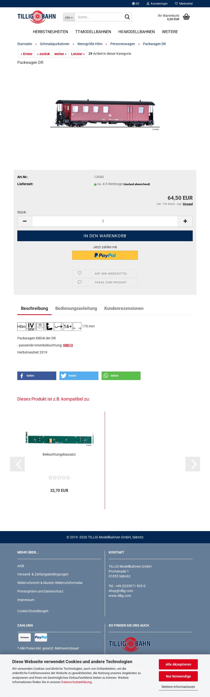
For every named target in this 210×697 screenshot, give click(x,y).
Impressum (25, 600)
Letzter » (78, 54)
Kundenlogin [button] (157, 3)
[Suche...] (69, 17)
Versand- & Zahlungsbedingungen (42, 574)
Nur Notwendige (178, 676)
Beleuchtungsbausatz (59, 454)
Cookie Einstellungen (32, 611)
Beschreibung (34, 308)
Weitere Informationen (178, 687)
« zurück (43, 54)
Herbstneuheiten (50, 31)
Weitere (170, 31)
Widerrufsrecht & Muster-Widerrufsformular (50, 583)
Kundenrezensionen (123, 308)
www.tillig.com (120, 596)
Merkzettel (184, 3)
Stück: (22, 212)
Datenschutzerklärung (76, 682)
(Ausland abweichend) (136, 184)
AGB (20, 566)
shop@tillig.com (121, 591)
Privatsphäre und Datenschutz (40, 591)
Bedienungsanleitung (76, 308)
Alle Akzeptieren (178, 664)
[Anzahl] (105, 221)
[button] (135, 3)
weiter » (60, 54)
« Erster (26, 54)
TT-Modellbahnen (93, 31)
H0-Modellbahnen (136, 31)
